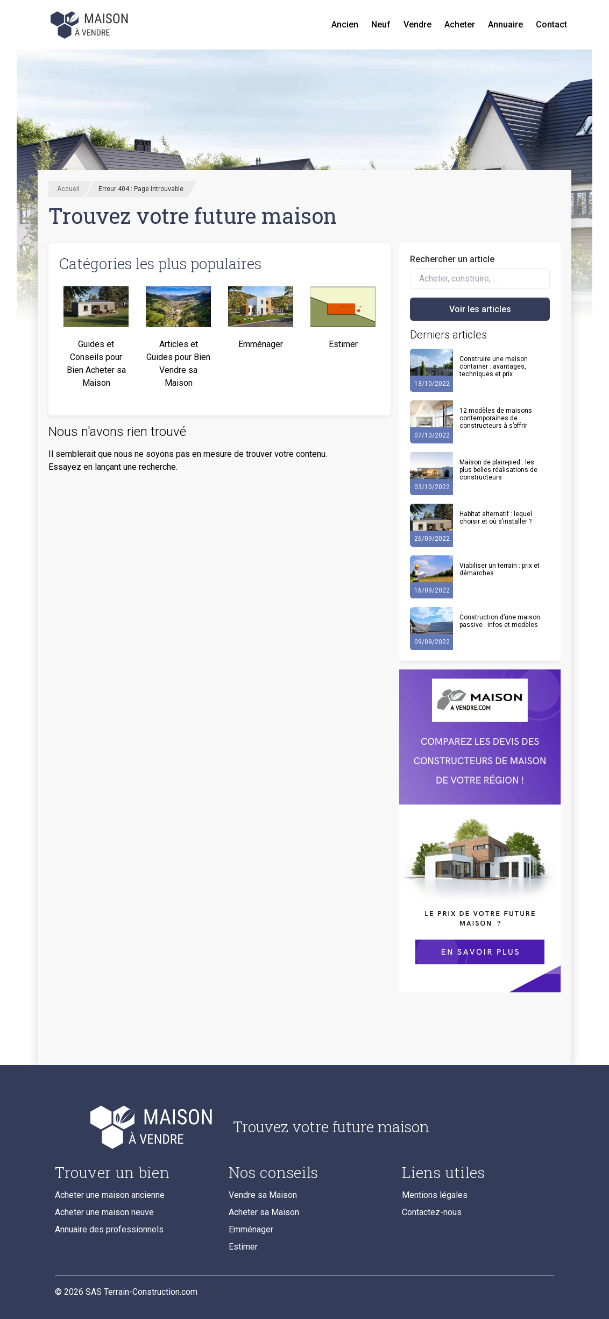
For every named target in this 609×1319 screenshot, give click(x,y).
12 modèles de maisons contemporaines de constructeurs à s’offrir (495, 418)
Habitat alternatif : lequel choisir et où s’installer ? (495, 517)
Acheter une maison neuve (104, 1212)
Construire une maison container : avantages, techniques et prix (493, 366)
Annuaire (505, 24)
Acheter (459, 24)
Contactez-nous (432, 1212)
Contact (551, 24)
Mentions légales (435, 1195)
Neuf (381, 24)
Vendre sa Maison (263, 1195)
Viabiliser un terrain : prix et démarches (499, 569)
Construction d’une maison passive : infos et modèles (499, 621)
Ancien (344, 24)
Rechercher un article (452, 259)
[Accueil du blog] (135, 1127)
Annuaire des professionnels (109, 1229)
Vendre (417, 24)
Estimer (243, 1247)
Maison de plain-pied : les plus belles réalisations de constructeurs (498, 470)
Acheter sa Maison (264, 1212)
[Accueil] (90, 25)
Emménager (251, 1229)
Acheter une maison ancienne (110, 1195)
